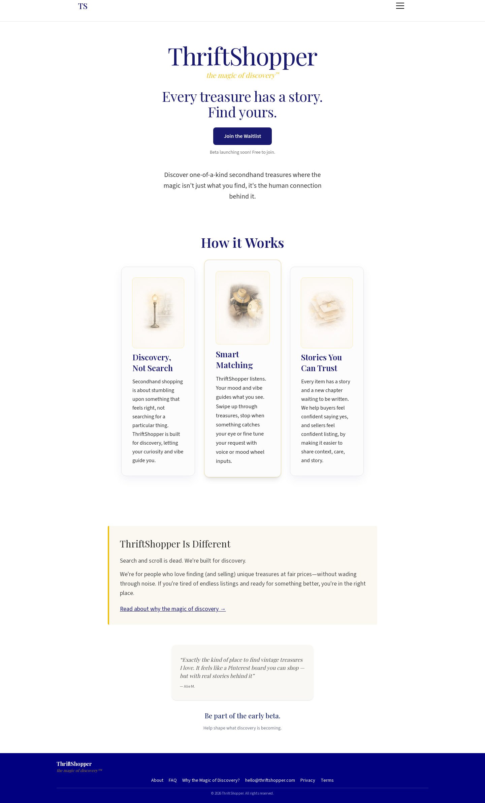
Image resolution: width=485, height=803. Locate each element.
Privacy (307, 780)
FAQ (173, 780)
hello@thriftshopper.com (270, 780)
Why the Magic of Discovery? (211, 780)
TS (83, 6)
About (157, 780)
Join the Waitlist (242, 136)
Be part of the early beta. (242, 715)
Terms (327, 780)
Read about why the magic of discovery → (173, 609)
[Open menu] (400, 5)
